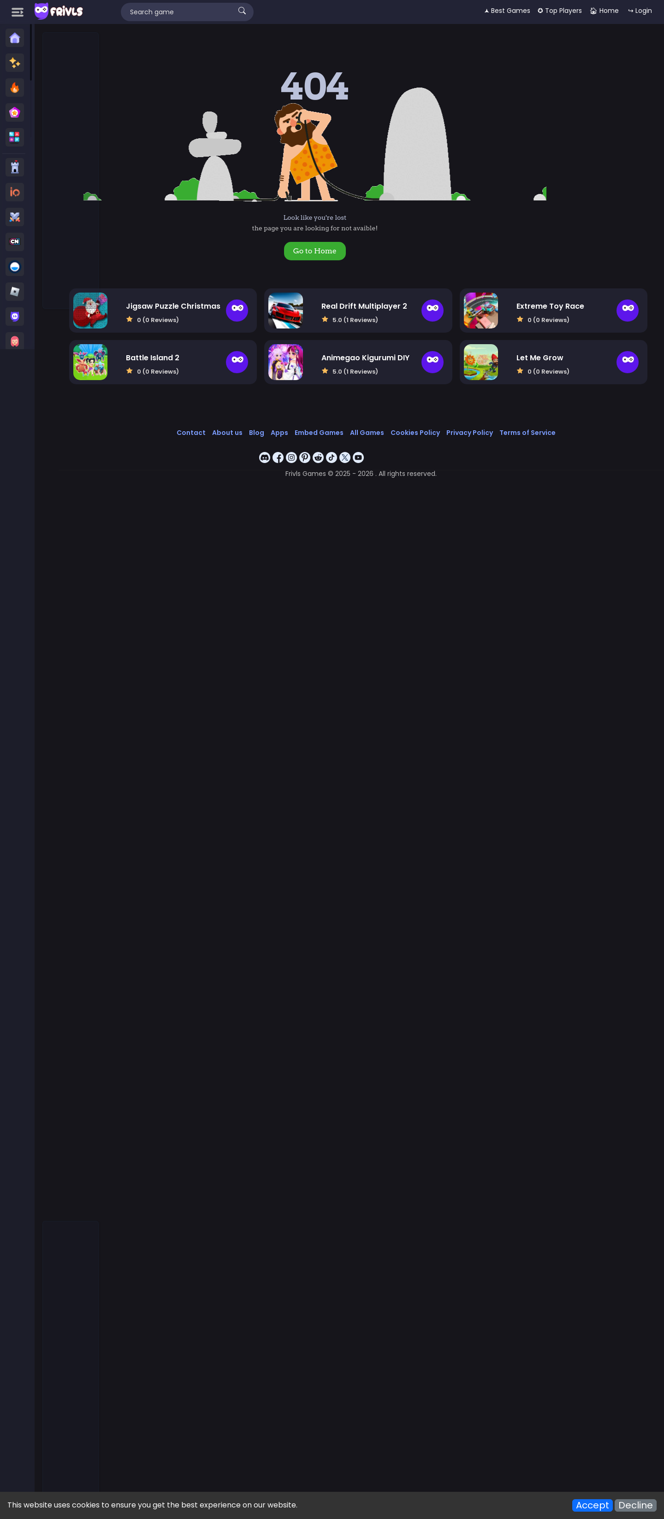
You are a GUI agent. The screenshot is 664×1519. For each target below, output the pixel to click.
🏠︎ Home (604, 10)
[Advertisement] (71, 171)
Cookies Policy (437, 426)
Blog (278, 426)
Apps (301, 426)
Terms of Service (549, 426)
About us (249, 426)
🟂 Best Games (507, 10)
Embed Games (340, 426)
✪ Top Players (560, 10)
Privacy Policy (491, 426)
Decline (635, 1505)
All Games (389, 426)
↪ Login (640, 10)
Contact (212, 426)
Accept (592, 1505)
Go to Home (340, 250)
